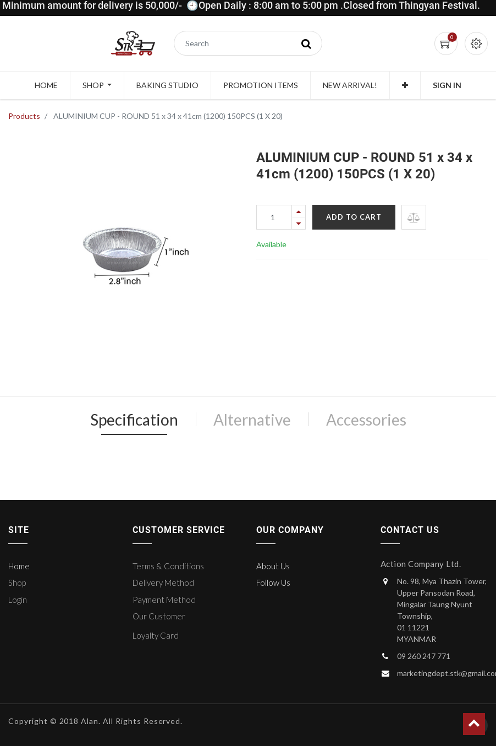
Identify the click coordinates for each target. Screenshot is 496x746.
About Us (273, 566)
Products (24, 116)
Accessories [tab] (366, 419)
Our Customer (159, 616)
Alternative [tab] (252, 419)
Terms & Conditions (168, 566)
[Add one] (298, 211)
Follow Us (273, 582)
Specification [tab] (134, 419)
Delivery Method (163, 582)
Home (19, 566)
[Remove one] (298, 223)
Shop (17, 582)
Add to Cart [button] (354, 217)
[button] (405, 85)
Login (17, 600)
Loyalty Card (156, 635)
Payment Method (164, 600)
